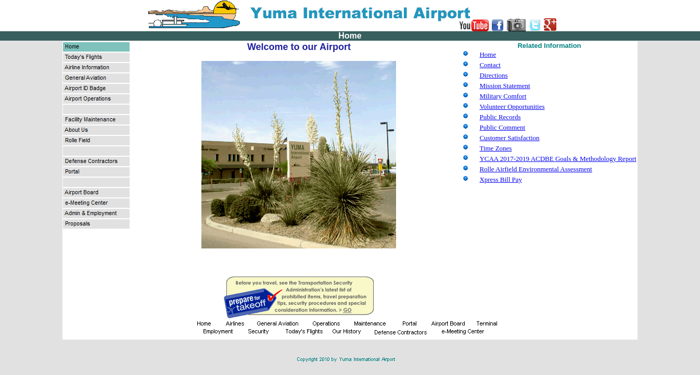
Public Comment (502, 127)
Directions (493, 75)
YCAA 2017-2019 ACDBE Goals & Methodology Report (557, 158)
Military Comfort (502, 96)
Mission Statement (504, 86)
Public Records (499, 117)
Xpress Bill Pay (500, 179)
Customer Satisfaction (509, 138)
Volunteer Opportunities (511, 106)
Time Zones (495, 148)
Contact (489, 65)
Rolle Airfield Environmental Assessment (535, 169)
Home (487, 54)
